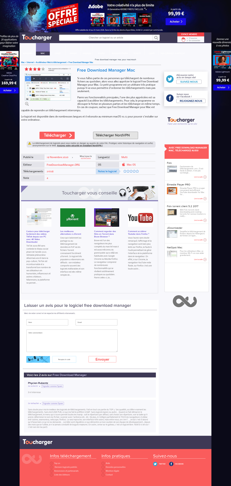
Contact (107, 474)
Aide (106, 463)
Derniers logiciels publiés (63, 467)
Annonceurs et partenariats (64, 471)
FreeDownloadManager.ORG (63, 165)
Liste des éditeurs (60, 474)
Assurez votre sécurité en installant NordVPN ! (80, 145)
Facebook (179, 464)
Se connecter (194, 40)
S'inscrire (193, 38)
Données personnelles (114, 467)
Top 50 (55, 463)
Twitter (162, 464)
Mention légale (110, 471)
